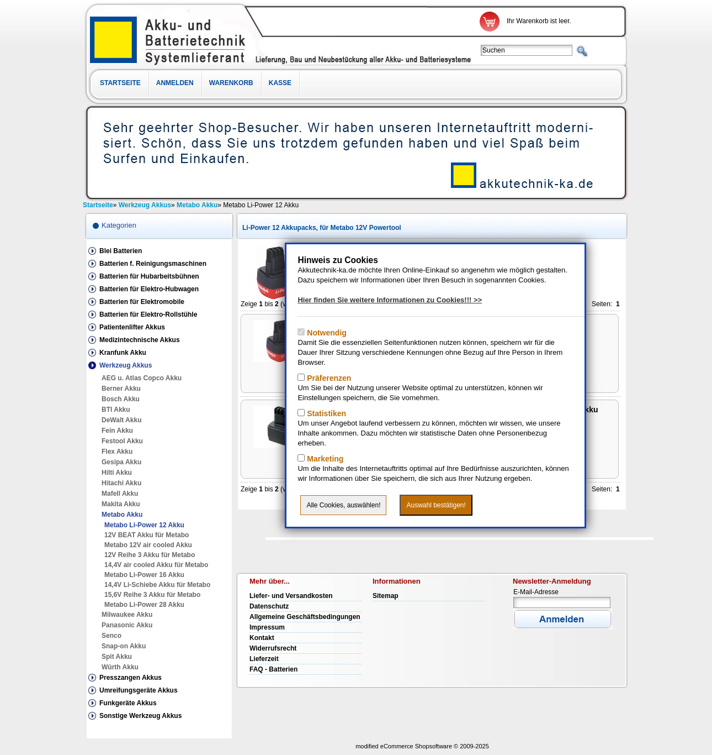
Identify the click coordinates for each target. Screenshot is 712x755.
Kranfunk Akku (122, 352)
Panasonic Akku (127, 625)
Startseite (120, 83)
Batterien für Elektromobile (141, 302)
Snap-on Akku (124, 646)
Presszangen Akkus (130, 677)
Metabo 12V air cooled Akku (148, 545)
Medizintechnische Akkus (139, 340)
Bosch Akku (121, 399)
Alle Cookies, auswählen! (343, 505)
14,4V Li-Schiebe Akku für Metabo (157, 585)
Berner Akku (121, 388)
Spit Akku (117, 656)
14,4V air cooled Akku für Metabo (156, 565)
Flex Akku (117, 451)
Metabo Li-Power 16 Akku (144, 575)
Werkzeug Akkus (125, 365)
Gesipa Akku (121, 462)
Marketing (324, 458)
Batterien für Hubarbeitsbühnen (149, 276)
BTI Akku (116, 409)
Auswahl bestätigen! (435, 505)
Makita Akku (121, 504)
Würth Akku (120, 667)
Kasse (280, 83)
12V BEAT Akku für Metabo (146, 535)
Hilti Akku (117, 472)
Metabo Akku (122, 514)
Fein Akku (117, 430)
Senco (111, 635)
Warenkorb (231, 83)
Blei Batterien (120, 251)
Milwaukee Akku (127, 614)
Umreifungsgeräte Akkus (138, 690)
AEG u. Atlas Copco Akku (142, 378)
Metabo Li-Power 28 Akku (144, 605)
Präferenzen (328, 378)
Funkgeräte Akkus (128, 703)
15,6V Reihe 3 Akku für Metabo (152, 595)
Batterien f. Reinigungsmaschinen (152, 264)
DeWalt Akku (121, 420)
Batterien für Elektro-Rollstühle (148, 314)
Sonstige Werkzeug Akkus (140, 716)
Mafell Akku (120, 493)
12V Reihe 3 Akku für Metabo (149, 555)
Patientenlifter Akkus (132, 327)
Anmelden (175, 83)
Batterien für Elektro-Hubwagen (149, 289)
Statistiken (325, 413)
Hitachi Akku (121, 483)
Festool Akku (122, 441)
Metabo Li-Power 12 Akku (144, 525)
